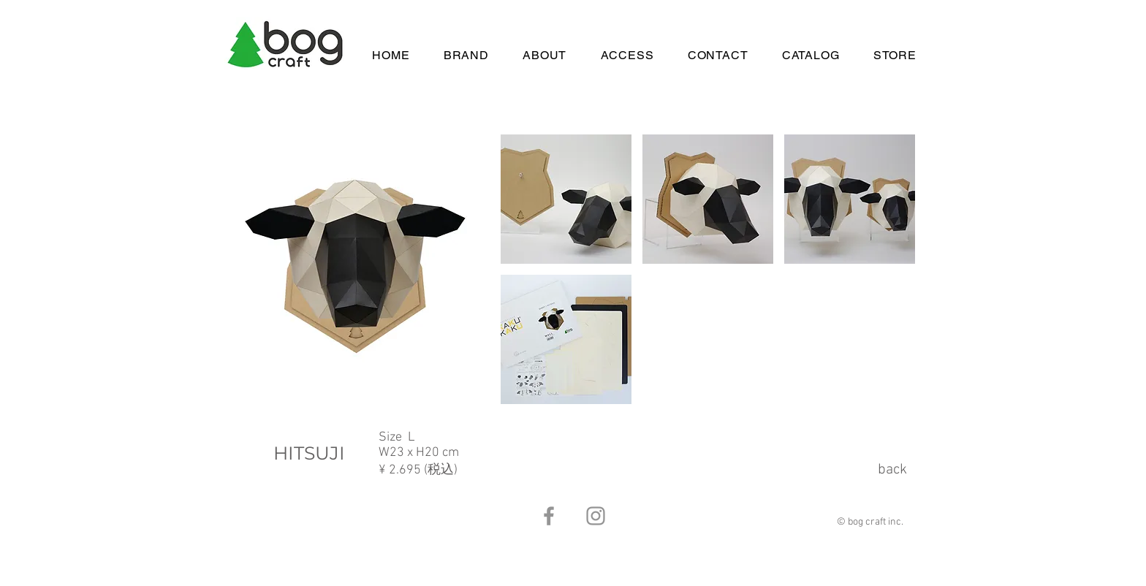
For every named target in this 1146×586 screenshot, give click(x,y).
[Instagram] (595, 515)
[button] (566, 199)
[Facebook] (548, 515)
